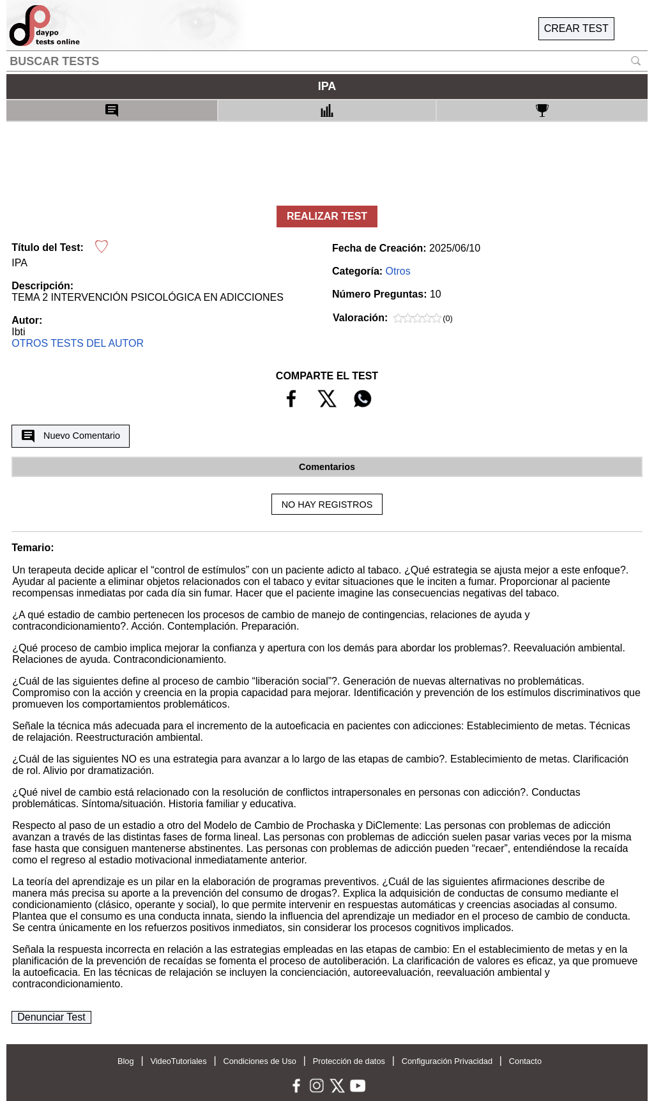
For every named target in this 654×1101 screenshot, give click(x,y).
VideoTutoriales (178, 1061)
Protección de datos (349, 1061)
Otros (398, 271)
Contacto (525, 1061)
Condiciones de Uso (259, 1061)
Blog (126, 1061)
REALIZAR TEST (327, 216)
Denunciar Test (51, 1017)
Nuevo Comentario (71, 436)
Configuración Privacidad (447, 1061)
